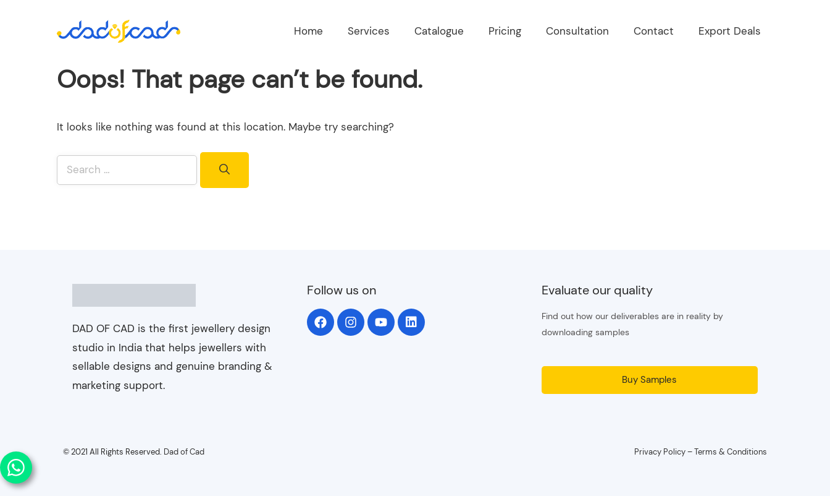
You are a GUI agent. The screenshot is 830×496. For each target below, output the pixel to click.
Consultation (577, 31)
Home (308, 31)
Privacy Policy (659, 452)
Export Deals (729, 31)
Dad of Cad (184, 452)
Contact (654, 31)
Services (369, 31)
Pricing (504, 31)
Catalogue (439, 31)
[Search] (224, 170)
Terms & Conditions (730, 452)
